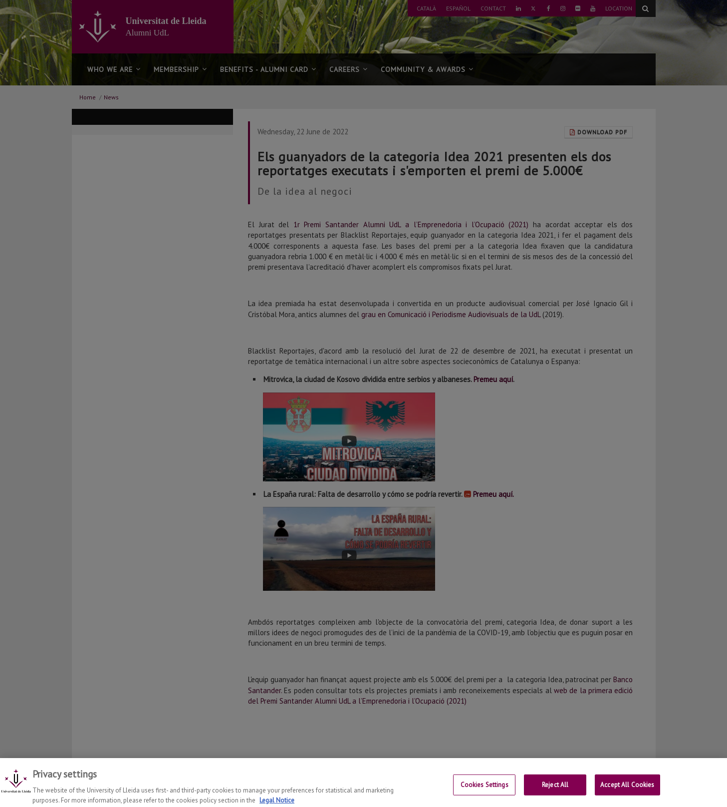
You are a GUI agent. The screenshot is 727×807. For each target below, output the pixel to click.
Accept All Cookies (627, 789)
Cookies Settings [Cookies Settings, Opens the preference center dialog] (484, 789)
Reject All (555, 789)
